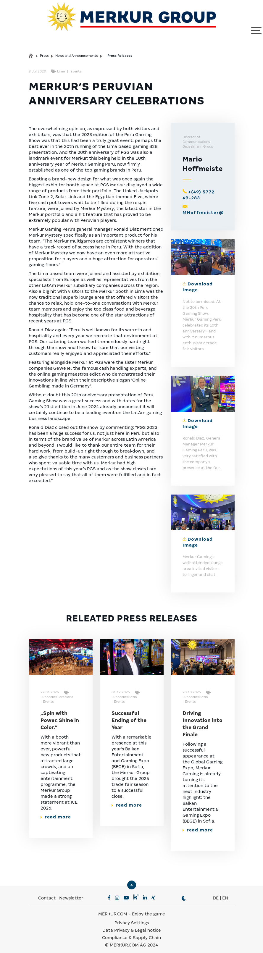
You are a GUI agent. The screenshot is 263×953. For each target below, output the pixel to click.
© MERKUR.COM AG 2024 (131, 939)
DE (216, 892)
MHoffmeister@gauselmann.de (222, 207)
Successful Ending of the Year (129, 715)
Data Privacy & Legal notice (131, 925)
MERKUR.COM (112, 908)
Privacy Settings (131, 917)
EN (225, 892)
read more (56, 811)
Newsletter (71, 892)
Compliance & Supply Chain (131, 932)
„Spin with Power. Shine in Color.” (60, 715)
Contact (47, 892)
